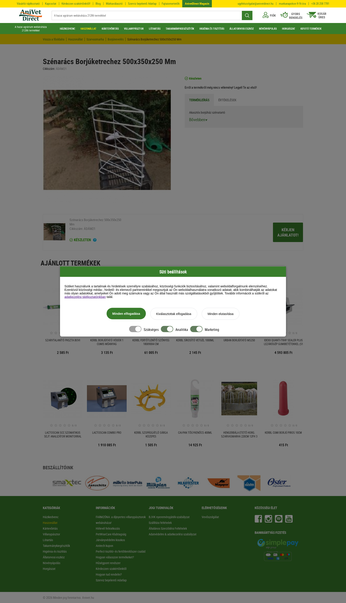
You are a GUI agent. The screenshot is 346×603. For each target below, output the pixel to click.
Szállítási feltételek (160, 523)
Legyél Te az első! (245, 87)
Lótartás (48, 540)
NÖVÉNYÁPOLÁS (268, 28)
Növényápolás (51, 563)
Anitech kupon (104, 546)
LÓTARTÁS (154, 28)
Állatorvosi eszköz (54, 557)
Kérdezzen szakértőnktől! (76, 4)
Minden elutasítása (221, 314)
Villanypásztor (51, 534)
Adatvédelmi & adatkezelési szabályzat (172, 534)
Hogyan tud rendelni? (109, 574)
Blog (98, 4)
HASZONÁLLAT (88, 28)
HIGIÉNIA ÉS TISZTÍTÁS (211, 28)
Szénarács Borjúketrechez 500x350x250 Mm (154, 39)
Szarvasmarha (95, 39)
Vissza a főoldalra (53, 39)
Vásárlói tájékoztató (28, 4)
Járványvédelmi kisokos (110, 540)
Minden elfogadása (126, 313)
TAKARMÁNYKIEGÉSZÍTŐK (180, 28)
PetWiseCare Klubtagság (111, 534)
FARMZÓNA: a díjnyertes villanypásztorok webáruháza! (121, 520)
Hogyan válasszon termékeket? (115, 557)
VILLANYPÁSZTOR (134, 28)
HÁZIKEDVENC (67, 28)
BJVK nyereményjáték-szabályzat (169, 517)
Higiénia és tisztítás (55, 551)
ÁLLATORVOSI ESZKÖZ (241, 28)
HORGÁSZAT (288, 28)
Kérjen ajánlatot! (288, 232)
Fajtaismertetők (171, 4)
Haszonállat (75, 39)
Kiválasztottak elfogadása (173, 314)
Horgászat (49, 569)
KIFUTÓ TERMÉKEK (311, 28)
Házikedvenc (50, 517)
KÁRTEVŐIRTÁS (110, 28)
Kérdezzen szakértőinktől (111, 569)
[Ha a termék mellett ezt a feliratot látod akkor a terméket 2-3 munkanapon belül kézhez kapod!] (94, 240)
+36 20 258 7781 (320, 3)
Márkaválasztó (114, 4)
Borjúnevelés (116, 39)
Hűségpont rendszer (108, 563)
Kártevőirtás (50, 528)
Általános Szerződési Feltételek (168, 528)
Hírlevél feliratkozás (108, 528)
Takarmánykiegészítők (56, 546)
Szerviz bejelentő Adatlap (142, 4)
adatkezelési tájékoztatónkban (85, 297)
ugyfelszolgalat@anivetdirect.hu (255, 3)
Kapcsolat (50, 4)
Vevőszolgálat (210, 517)
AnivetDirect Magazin (197, 4)
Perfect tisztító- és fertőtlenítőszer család (120, 551)
